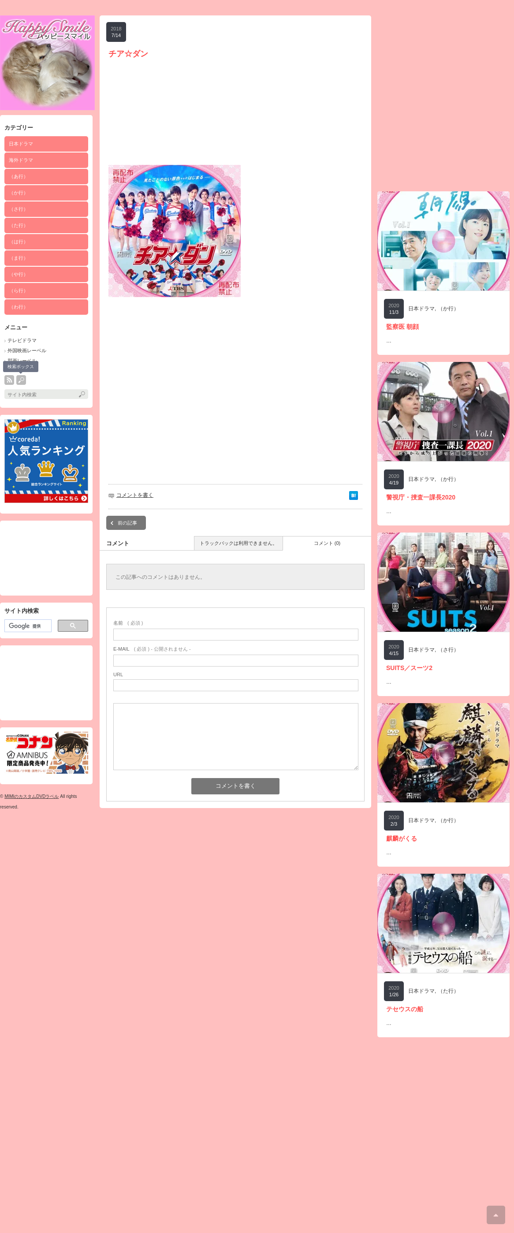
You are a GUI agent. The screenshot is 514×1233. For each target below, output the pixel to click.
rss (9, 380)
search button (21, 380)
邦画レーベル (22, 360)
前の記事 (127, 522)
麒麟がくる (401, 838)
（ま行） (18, 258)
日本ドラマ (421, 308)
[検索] (27, 626)
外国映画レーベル (26, 350)
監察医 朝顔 (402, 326)
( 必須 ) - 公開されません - (152, 649)
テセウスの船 (404, 1009)
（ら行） (18, 290)
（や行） (18, 274)
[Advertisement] (46, 558)
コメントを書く (134, 495)
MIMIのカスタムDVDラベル (31, 796)
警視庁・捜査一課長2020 (420, 497)
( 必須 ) (128, 623)
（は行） (18, 241)
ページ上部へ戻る (496, 1215)
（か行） (18, 192)
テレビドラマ (22, 340)
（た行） (18, 225)
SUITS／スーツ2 (409, 667)
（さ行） (18, 209)
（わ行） (18, 306)
